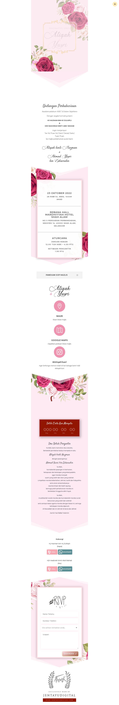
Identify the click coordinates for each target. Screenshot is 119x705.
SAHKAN (73, 653)
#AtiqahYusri (59, 360)
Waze (59, 314)
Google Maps (59, 338)
